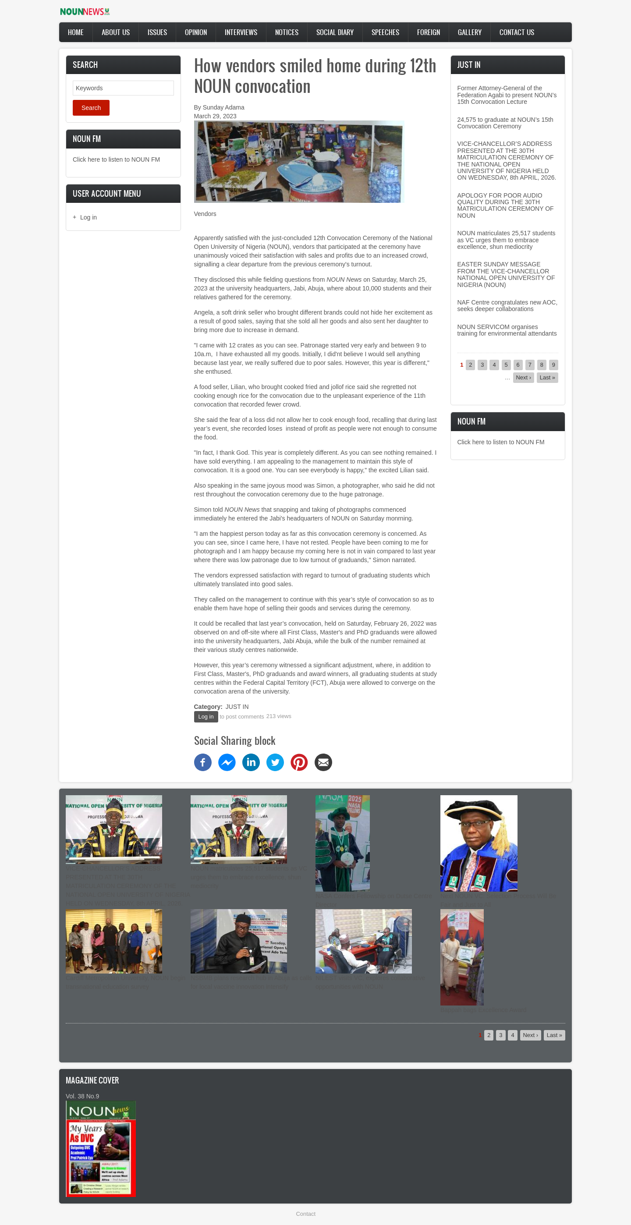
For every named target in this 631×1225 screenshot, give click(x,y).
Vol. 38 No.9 (82, 1096)
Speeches (385, 32)
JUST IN (237, 706)
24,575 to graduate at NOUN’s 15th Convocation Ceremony (505, 123)
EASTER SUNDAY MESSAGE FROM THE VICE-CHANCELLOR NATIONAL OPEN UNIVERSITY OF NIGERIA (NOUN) (506, 274)
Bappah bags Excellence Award (483, 1009)
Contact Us (517, 32)
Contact (306, 1214)
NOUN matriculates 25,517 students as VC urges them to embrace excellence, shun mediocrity (506, 240)
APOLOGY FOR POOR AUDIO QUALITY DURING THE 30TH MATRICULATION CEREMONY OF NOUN (505, 205)
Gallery (470, 32)
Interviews (241, 32)
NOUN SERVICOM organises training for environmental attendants (507, 330)
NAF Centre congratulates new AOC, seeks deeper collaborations (507, 305)
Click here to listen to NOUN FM (116, 159)
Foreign (428, 32)
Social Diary (335, 32)
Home (76, 32)
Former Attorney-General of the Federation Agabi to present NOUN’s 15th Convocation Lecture (507, 95)
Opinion (196, 32)
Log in (88, 217)
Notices (286, 32)
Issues (157, 32)
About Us (116, 32)
